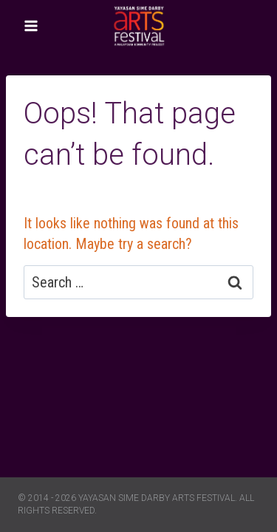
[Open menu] (31, 25)
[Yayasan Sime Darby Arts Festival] (138, 25)
